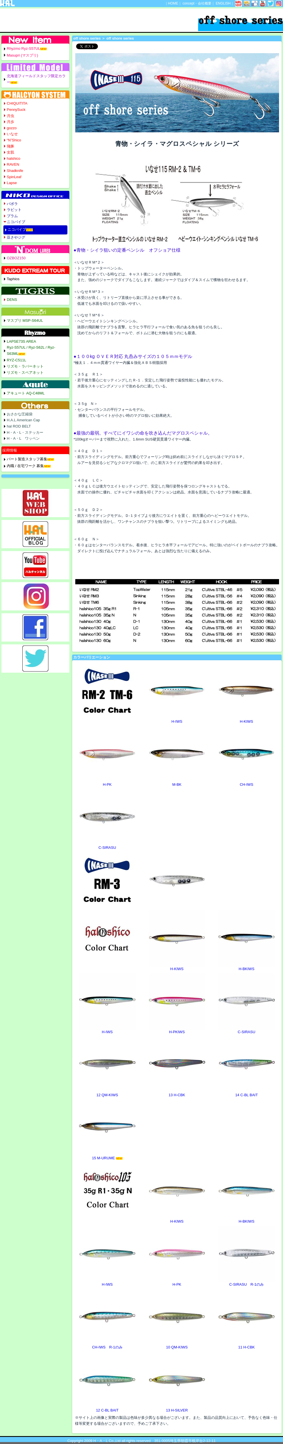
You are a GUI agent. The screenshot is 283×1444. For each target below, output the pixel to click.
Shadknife (15, 171)
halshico (13, 158)
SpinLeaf (14, 177)
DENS (12, 299)
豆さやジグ (16, 237)
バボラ (12, 204)
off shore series (87, 38)
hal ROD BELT (19, 426)
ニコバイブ (16, 222)
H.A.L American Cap (23, 420)
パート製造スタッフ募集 (27, 459)
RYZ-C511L (16, 360)
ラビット (14, 210)
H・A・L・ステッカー (25, 432)
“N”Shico (14, 140)
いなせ (12, 134)
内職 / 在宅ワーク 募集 (25, 466)
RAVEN (13, 164)
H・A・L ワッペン (23, 438)
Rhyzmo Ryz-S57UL (23, 48)
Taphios (13, 279)
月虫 (10, 116)
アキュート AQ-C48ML (26, 393)
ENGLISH (223, 3)
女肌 (10, 152)
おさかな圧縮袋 (20, 414)
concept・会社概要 (197, 3)
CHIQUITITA (17, 103)
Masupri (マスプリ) (22, 55)
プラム (12, 216)
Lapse (12, 183)
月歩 (10, 122)
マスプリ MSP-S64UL (25, 320)
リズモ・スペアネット (25, 372)
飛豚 (10, 146)
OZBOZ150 (16, 258)
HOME (173, 3)
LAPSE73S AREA (21, 341)
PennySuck (16, 109)
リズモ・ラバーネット (25, 366)
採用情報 (9, 450)
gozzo (12, 128)
